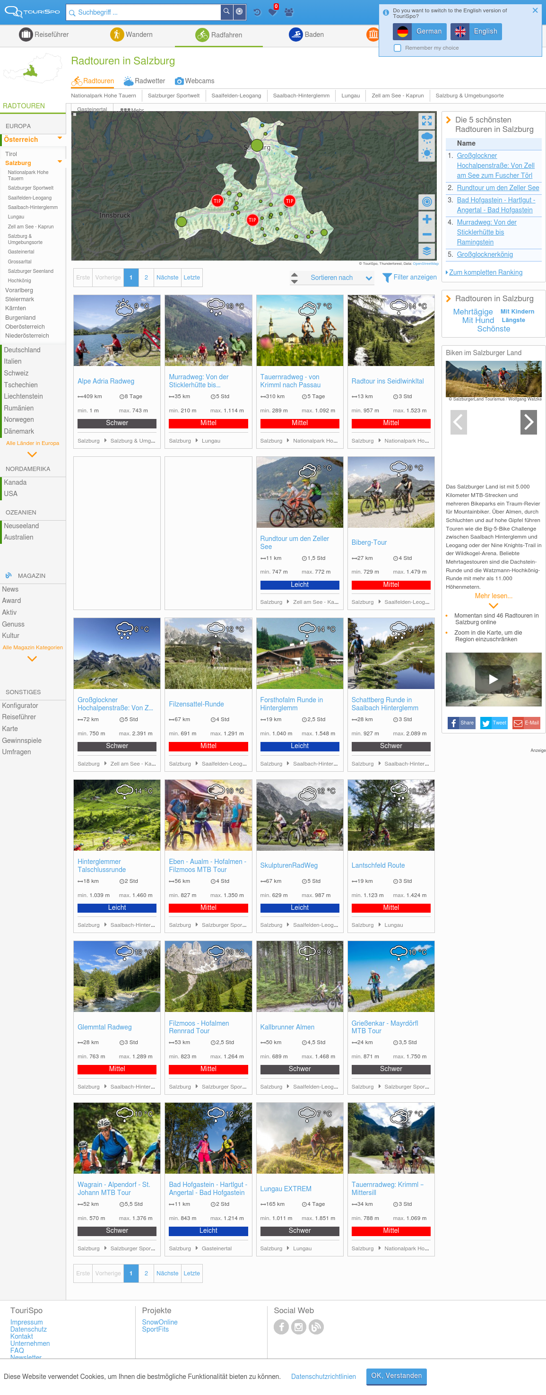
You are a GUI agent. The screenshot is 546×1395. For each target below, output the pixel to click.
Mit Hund (478, 320)
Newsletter (26, 1358)
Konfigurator (20, 706)
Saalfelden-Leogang (236, 95)
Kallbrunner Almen (287, 1027)
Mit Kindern (518, 312)
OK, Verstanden (396, 1376)
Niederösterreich (27, 336)
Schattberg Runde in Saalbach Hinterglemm (385, 704)
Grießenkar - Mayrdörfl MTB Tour (385, 1027)
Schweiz (16, 373)
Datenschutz (28, 1329)
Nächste (167, 278)
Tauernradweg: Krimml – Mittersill (388, 1189)
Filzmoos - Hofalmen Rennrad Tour (199, 1027)
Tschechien (21, 385)
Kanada (15, 483)
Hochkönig (19, 281)
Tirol (11, 154)
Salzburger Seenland (31, 271)
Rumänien (19, 408)
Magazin (31, 576)
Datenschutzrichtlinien (323, 1377)
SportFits (155, 1329)
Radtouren (98, 81)
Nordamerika (28, 469)
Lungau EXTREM (286, 1189)
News (10, 589)
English (486, 31)
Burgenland (20, 318)
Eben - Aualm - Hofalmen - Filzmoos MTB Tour (207, 866)
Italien (12, 361)
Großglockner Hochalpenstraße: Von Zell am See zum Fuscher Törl (117, 705)
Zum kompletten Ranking (485, 273)
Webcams (199, 81)
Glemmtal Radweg (105, 1027)
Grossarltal (20, 262)
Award (11, 601)
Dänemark (19, 431)
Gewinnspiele (22, 741)
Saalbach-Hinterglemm (301, 95)
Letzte (192, 278)
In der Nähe (245, 13)
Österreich (21, 140)
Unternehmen (30, 1344)
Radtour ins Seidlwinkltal (388, 381)
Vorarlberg (19, 291)
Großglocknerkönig (485, 255)
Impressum (26, 1322)
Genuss (13, 624)
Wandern (138, 35)
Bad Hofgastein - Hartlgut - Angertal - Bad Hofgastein (208, 1189)
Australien (18, 537)
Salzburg (18, 163)
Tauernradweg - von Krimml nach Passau (290, 381)
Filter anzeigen (415, 277)
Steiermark (19, 299)
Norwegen (19, 420)
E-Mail (532, 723)
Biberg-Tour (369, 543)
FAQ (17, 1351)
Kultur (10, 636)
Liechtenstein (23, 396)
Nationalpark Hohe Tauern (103, 95)
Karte (10, 729)
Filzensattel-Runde (196, 704)
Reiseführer (51, 35)
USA (10, 494)
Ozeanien (21, 513)
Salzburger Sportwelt (174, 95)
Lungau (350, 95)
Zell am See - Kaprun (398, 95)
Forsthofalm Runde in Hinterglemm (291, 704)
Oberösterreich (25, 327)
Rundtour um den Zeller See (294, 543)
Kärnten (15, 308)
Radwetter (150, 81)
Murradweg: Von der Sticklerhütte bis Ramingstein (198, 382)
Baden (313, 35)
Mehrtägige (473, 312)
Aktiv (9, 613)
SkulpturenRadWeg (289, 866)
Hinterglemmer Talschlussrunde (102, 866)
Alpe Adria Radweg (106, 381)
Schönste (494, 329)
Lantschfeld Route (378, 866)
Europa (18, 126)
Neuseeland (21, 526)
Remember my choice (432, 48)
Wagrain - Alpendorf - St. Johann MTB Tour (114, 1189)
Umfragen (16, 752)
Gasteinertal (21, 252)
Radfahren (225, 35)
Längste (513, 320)
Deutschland (22, 350)
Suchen (232, 12)
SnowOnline (160, 1322)
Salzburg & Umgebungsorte (470, 95)
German (429, 31)
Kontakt (21, 1337)
